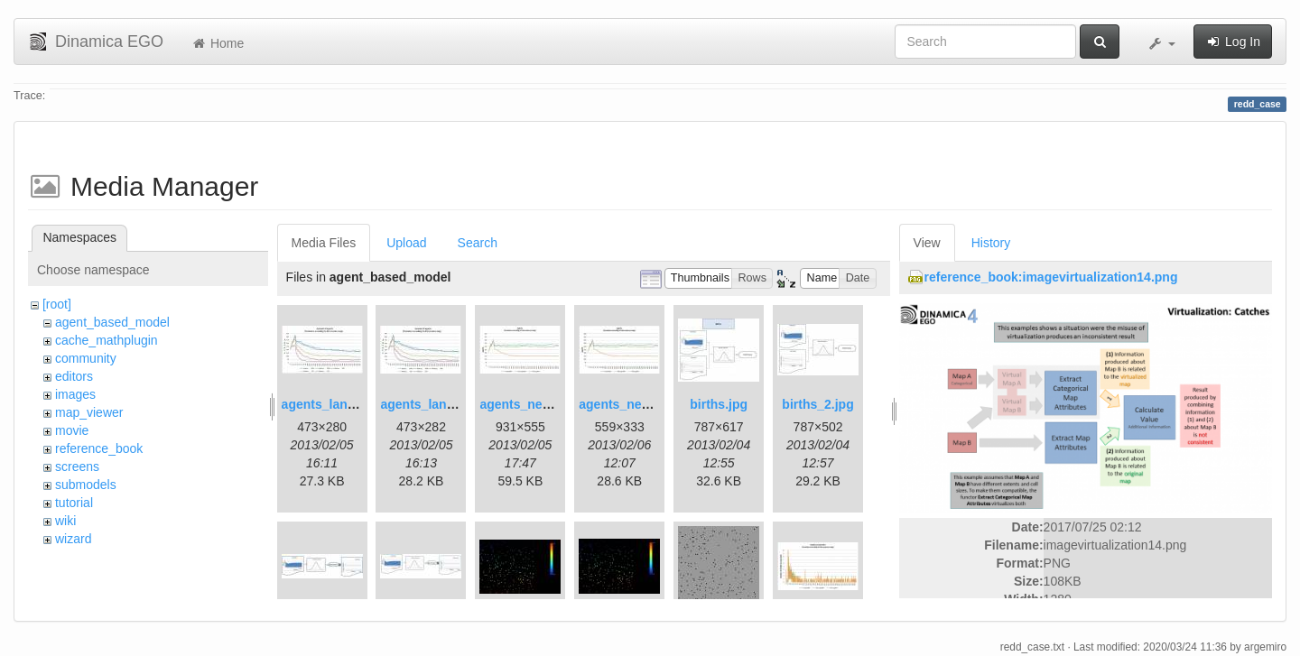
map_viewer (89, 412)
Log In (1232, 41)
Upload (406, 243)
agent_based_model (112, 322)
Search (477, 243)
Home (217, 43)
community (85, 358)
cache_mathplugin (106, 340)
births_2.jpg (817, 404)
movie (71, 430)
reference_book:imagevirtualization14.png (1051, 277)
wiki (65, 520)
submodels (85, 484)
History (991, 243)
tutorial (74, 502)
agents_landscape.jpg (347, 404)
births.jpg (719, 404)
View (927, 243)
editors (74, 376)
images (75, 394)
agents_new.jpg (526, 404)
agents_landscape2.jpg (449, 404)
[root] (56, 304)
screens (77, 466)
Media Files (324, 243)
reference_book (99, 448)
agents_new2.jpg (630, 404)
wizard (73, 538)
